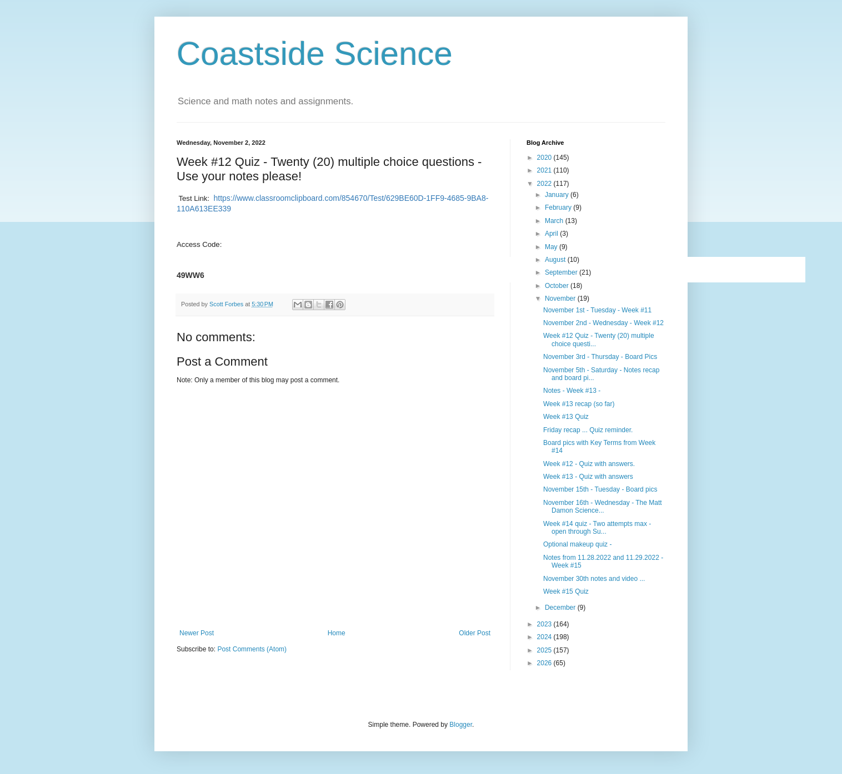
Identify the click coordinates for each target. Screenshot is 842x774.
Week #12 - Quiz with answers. (589, 464)
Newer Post (196, 633)
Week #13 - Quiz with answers (588, 476)
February (559, 207)
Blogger (460, 725)
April (552, 233)
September (562, 272)
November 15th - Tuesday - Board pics (600, 489)
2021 (545, 170)
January (557, 195)
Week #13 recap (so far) (579, 404)
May (552, 247)
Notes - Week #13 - (571, 390)
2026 (545, 663)
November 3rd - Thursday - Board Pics (600, 357)
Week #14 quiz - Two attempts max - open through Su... (597, 527)
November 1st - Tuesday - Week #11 (597, 310)
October (557, 286)
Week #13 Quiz (566, 417)
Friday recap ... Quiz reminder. (588, 430)
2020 (545, 157)
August (556, 260)
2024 (545, 637)
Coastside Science (315, 53)
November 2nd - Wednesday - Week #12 (603, 323)
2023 (545, 624)
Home (336, 633)
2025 (545, 650)
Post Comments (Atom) (252, 649)
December (561, 607)
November (561, 298)
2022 (545, 184)
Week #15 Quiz (566, 591)
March (555, 221)
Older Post (474, 633)
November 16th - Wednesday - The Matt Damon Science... (602, 506)
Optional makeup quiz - (577, 544)
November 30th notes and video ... (594, 579)
